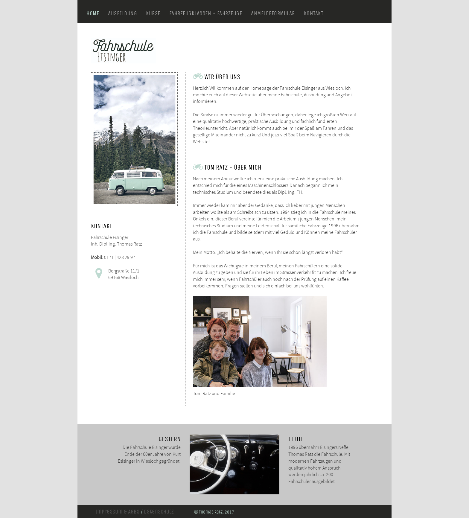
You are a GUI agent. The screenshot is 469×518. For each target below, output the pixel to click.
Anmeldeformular (273, 13)
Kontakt (313, 13)
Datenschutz (159, 511)
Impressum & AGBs (117, 511)
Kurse (153, 13)
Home (92, 13)
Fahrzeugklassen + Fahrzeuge (205, 13)
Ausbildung (122, 13)
